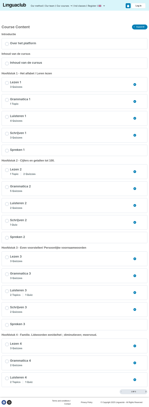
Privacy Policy (86, 402)
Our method (37, 5)
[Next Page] (146, 391)
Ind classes (80, 5)
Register (92, 5)
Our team (49, 5)
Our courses (64, 5)
